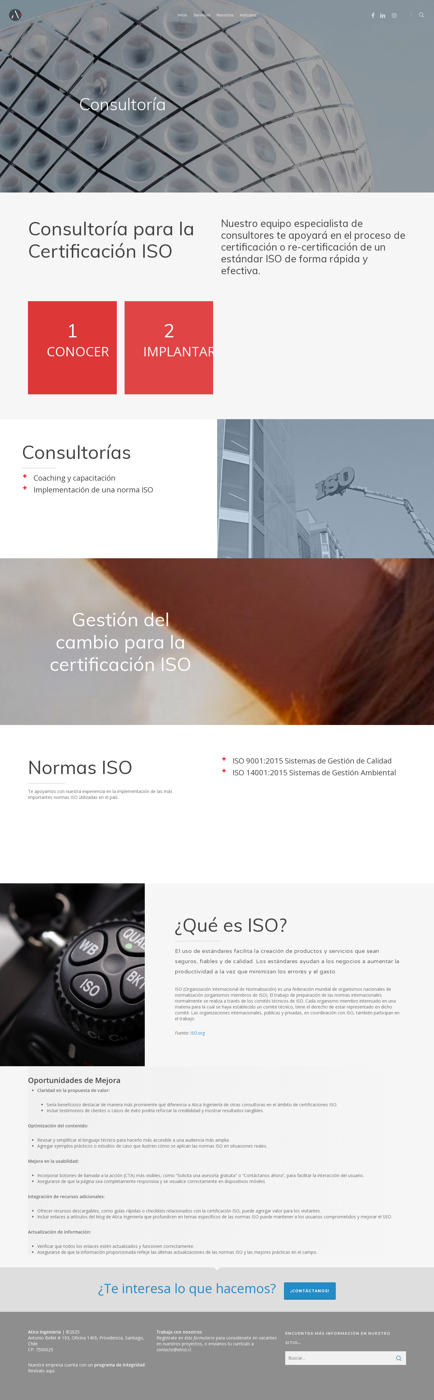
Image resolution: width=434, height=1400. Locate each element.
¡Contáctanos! (309, 1291)
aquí (50, 1371)
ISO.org (197, 1033)
